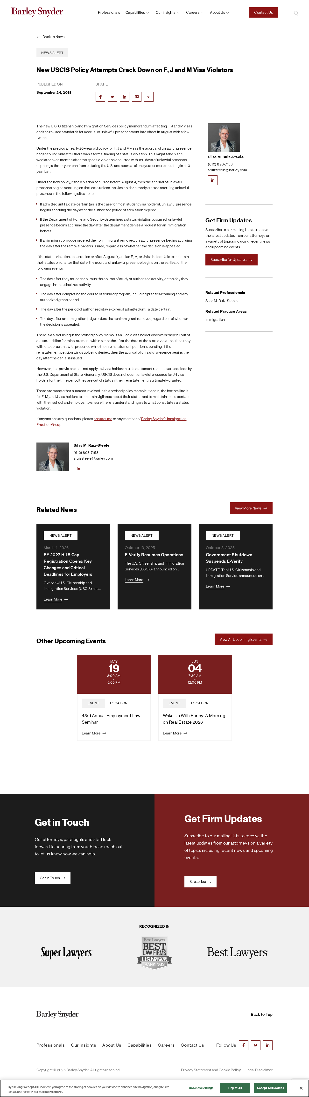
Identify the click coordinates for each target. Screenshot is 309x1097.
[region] (154, 1088)
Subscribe (200, 881)
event (93, 703)
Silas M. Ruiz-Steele (91, 445)
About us (217, 12)
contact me (103, 419)
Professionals (109, 12)
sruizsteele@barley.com (93, 458)
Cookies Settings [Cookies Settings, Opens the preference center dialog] (201, 1088)
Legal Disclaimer (259, 1070)
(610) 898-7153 (86, 452)
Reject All (235, 1088)
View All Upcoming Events (244, 639)
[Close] (301, 1088)
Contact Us (263, 12)
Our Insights (166, 12)
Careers (193, 12)
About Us (111, 1045)
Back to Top (262, 1014)
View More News (251, 508)
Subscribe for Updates (232, 260)
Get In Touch (53, 878)
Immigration (215, 319)
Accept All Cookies (270, 1088)
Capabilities (135, 12)
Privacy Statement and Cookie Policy (211, 1070)
